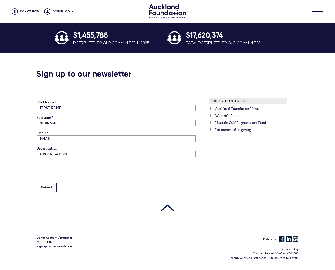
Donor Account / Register (54, 237)
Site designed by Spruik (283, 258)
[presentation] (72, 173)
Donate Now (29, 11)
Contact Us (44, 242)
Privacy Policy (289, 249)
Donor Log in (63, 11)
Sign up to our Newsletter (54, 246)
